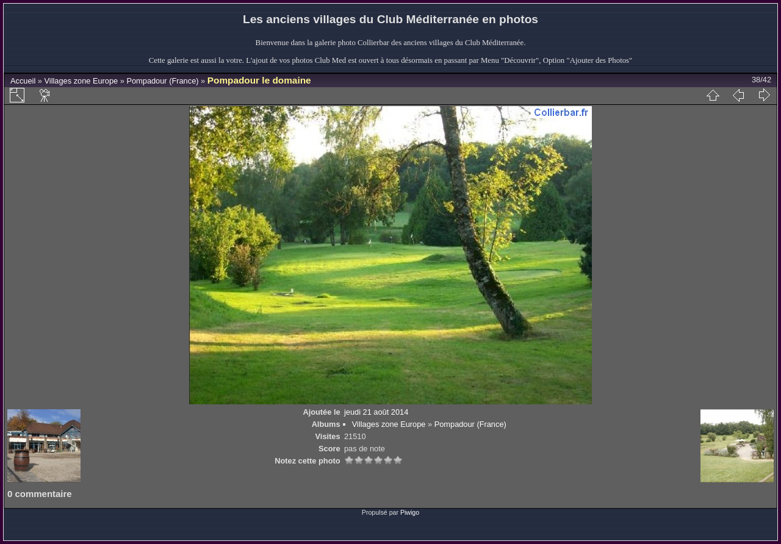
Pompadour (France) (162, 80)
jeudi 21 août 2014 (376, 412)
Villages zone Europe (81, 80)
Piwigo (409, 512)
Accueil (22, 80)
